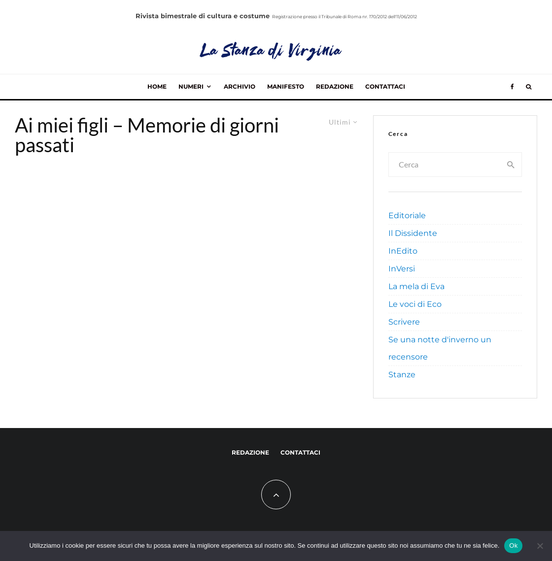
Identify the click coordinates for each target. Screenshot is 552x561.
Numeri (191, 86)
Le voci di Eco (415, 304)
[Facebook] (512, 86)
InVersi (401, 268)
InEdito (402, 251)
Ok (513, 545)
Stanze (401, 374)
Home (157, 86)
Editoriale (407, 215)
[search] (511, 164)
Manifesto (285, 86)
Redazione (334, 86)
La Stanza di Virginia (271, 51)
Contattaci (385, 86)
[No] (540, 546)
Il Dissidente (412, 233)
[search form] (445, 164)
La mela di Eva (416, 286)
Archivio (239, 86)
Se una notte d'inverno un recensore (439, 348)
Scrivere (404, 322)
